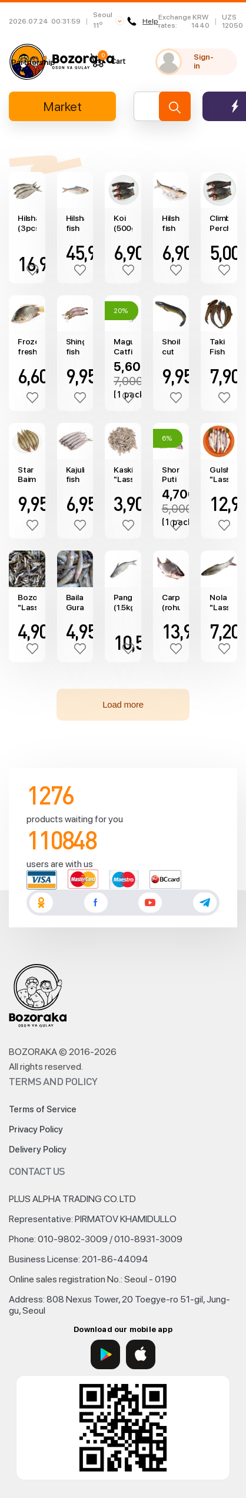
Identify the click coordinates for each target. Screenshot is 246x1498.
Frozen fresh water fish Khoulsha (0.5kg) (27, 347)
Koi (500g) (123, 223)
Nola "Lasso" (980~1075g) (219, 602)
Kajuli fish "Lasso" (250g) (75, 475)
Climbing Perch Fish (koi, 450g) (219, 223)
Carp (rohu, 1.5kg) (171, 602)
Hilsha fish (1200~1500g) (75, 223)
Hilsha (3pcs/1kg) (27, 223)
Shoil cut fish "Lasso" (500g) (171, 347)
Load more (122, 704)
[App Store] (140, 1354)
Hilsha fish (171, 223)
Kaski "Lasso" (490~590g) (123, 475)
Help (142, 21)
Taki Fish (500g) (219, 347)
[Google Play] (105, 1354)
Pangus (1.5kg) (123, 602)
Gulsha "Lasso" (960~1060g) (219, 475)
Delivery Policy (38, 1149)
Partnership (33, 62)
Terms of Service (43, 1109)
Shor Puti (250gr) (171, 475)
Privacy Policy (36, 1129)
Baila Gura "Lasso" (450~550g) (75, 602)
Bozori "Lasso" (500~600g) (27, 602)
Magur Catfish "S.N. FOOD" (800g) (123, 347)
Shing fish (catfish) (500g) (75, 347)
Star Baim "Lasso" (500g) (27, 475)
